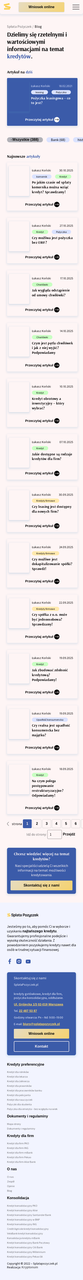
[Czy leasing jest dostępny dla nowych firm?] (42, 509)
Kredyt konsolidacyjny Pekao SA (25, 1256)
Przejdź (69, 834)
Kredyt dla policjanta (19, 1095)
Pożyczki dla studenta (19, 1104)
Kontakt (41, 1046)
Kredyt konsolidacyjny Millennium (26, 1252)
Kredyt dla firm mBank (20, 1152)
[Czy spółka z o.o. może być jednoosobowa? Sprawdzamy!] (42, 619)
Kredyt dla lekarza (17, 1076)
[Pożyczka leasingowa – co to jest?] (42, 102)
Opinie (11, 1186)
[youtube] (28, 962)
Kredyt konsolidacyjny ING (22, 1224)
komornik (41, 176)
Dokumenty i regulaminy (21, 1128)
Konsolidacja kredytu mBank (23, 1238)
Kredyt (63, 176)
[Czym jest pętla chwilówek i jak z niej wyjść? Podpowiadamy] (42, 347)
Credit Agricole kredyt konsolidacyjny (28, 1228)
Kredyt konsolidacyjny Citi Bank (25, 1247)
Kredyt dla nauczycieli (19, 1099)
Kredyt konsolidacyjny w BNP (23, 1219)
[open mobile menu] (75, 7)
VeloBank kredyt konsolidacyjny (25, 1233)
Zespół (10, 1181)
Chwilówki (42, 284)
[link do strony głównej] (11, 8)
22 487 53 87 (28, 1011)
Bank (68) (58, 139)
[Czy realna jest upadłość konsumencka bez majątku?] (42, 729)
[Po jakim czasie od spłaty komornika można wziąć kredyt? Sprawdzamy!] (42, 186)
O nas (10, 1176)
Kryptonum (30, 1267)
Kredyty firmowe (45, 500)
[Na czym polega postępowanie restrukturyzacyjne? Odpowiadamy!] (42, 787)
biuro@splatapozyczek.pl (41, 1024)
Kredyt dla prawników (19, 1085)
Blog (9, 1190)
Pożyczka (61, 92)
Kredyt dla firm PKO (18, 1143)
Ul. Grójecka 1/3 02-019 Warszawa (38, 1004)
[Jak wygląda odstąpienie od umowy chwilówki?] (42, 293)
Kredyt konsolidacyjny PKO (22, 1205)
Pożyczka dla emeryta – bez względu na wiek (32, 1109)
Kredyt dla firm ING (17, 1148)
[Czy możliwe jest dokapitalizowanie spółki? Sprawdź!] (42, 563)
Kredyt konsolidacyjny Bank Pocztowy (28, 1242)
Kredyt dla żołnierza (18, 1081)
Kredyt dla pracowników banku (24, 1090)
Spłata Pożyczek (19, 26)
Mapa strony (14, 1124)
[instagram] (19, 962)
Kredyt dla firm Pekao (19, 1157)
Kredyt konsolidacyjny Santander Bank (29, 1215)
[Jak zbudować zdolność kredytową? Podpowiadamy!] (42, 674)
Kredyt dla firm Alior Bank (21, 1161)
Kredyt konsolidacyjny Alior (22, 1210)
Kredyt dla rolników (18, 1072)
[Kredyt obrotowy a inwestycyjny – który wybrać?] (42, 402)
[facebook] (9, 962)
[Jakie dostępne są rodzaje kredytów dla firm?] (42, 457)
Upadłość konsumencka (49, 719)
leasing (39, 92)
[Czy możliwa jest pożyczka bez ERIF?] (42, 240)
